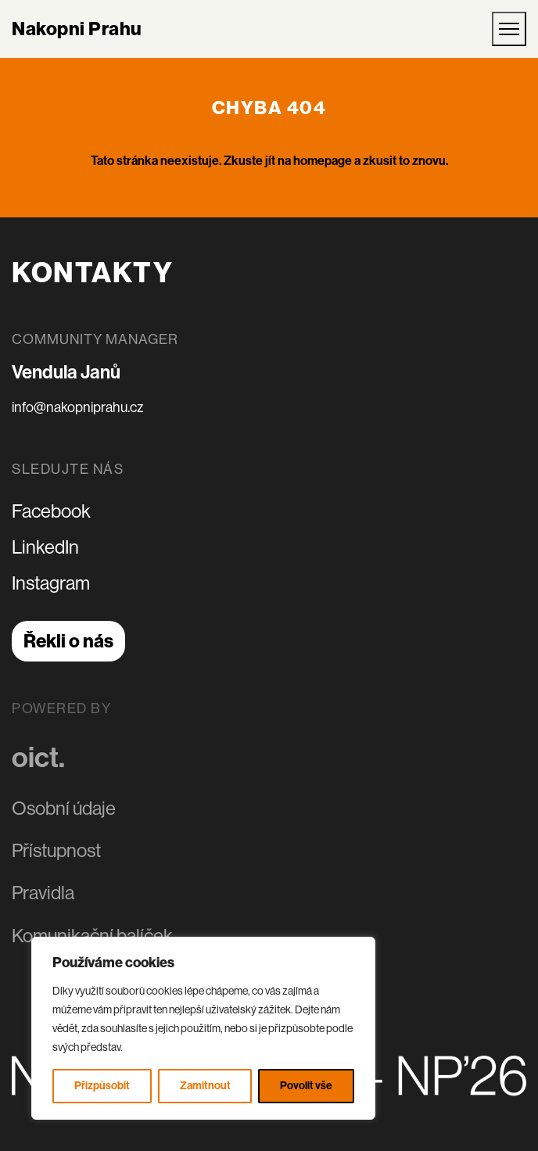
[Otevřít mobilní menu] (509, 29)
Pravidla (43, 891)
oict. (38, 756)
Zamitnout (205, 1085)
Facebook (51, 511)
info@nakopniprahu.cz (77, 407)
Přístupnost (56, 848)
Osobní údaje (64, 806)
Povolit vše (306, 1085)
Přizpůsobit (102, 1085)
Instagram (51, 582)
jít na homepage (308, 160)
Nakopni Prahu (77, 29)
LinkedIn (45, 547)
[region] (203, 1028)
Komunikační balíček (92, 934)
